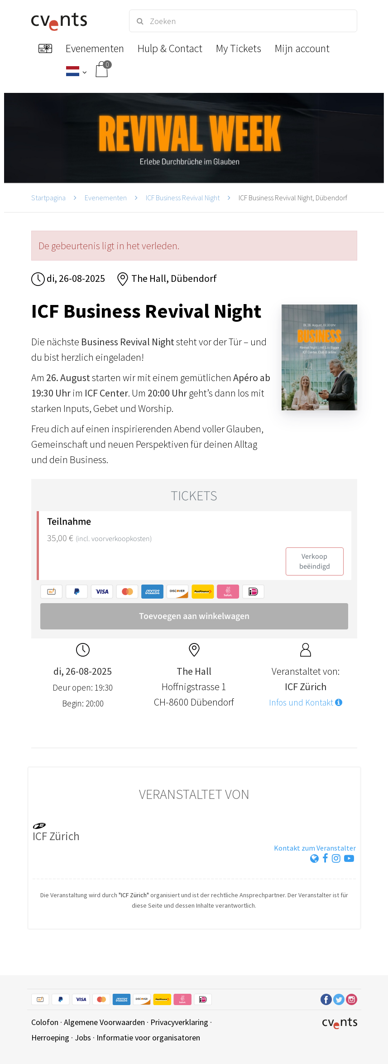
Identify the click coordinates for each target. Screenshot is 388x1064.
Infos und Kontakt (305, 702)
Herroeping (50, 1037)
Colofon (44, 1022)
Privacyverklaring (179, 1022)
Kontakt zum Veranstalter (315, 847)
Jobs (83, 1037)
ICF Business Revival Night (183, 197)
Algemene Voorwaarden (104, 1022)
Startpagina (48, 197)
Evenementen (106, 197)
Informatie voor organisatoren (148, 1037)
